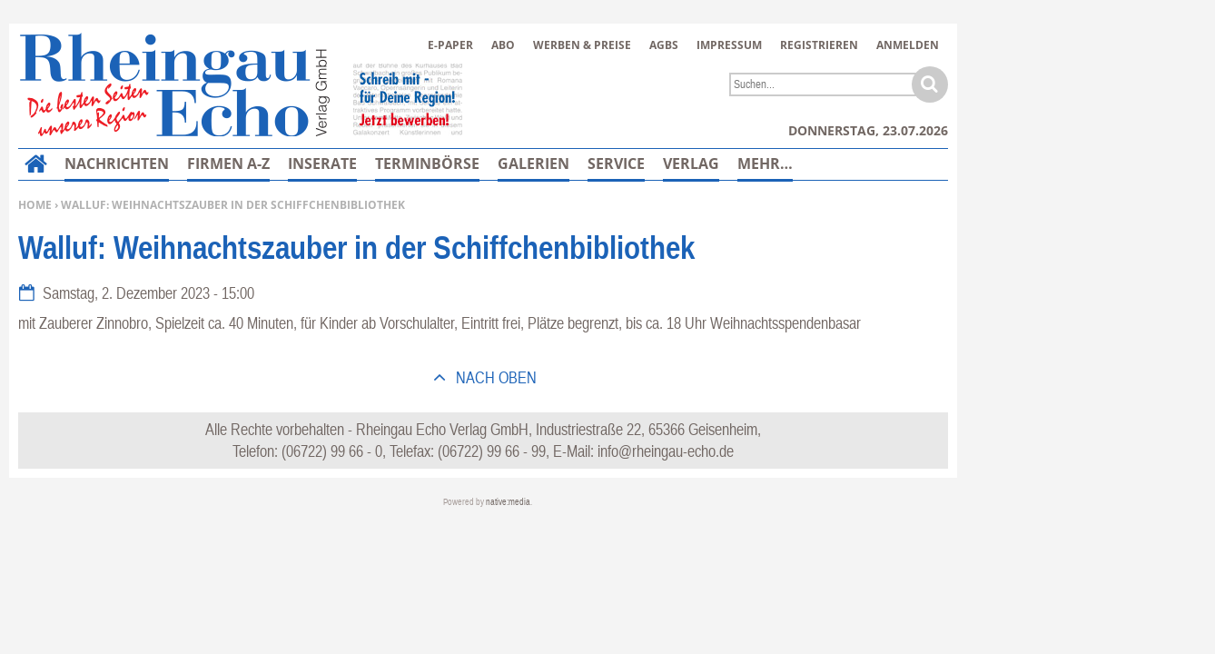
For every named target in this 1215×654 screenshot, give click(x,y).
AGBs (663, 45)
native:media (508, 502)
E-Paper (450, 45)
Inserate (322, 163)
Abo (503, 45)
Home (35, 205)
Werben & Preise (582, 45)
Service (616, 163)
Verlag (691, 163)
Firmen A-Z (228, 163)
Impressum (729, 45)
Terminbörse (427, 163)
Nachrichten (116, 163)
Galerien (533, 163)
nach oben (494, 377)
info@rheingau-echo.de (666, 451)
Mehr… (765, 163)
